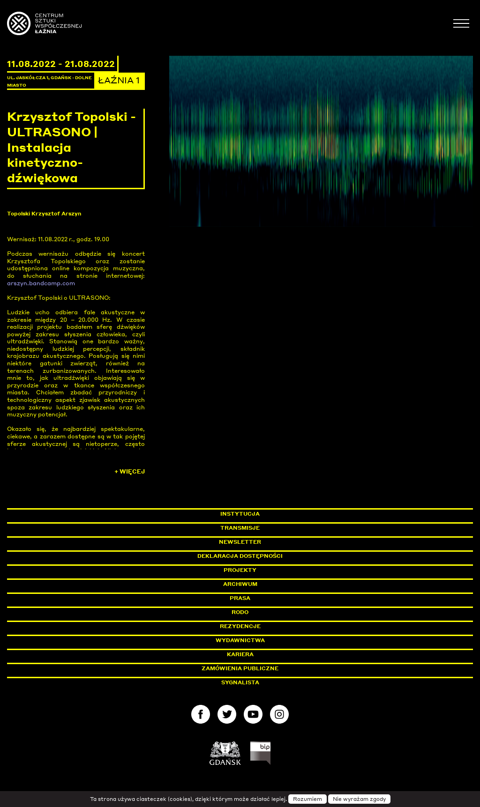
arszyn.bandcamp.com (41, 283)
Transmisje (279, 528)
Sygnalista (240, 682)
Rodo (240, 612)
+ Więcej (129, 471)
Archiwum (240, 584)
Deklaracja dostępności (240, 556)
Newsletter (240, 542)
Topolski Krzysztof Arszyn (44, 213)
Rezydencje (240, 626)
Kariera (240, 654)
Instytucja (240, 514)
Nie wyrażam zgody (359, 799)
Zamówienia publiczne (261, 668)
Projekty (240, 570)
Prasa (240, 598)
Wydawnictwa (240, 640)
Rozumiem (307, 799)
